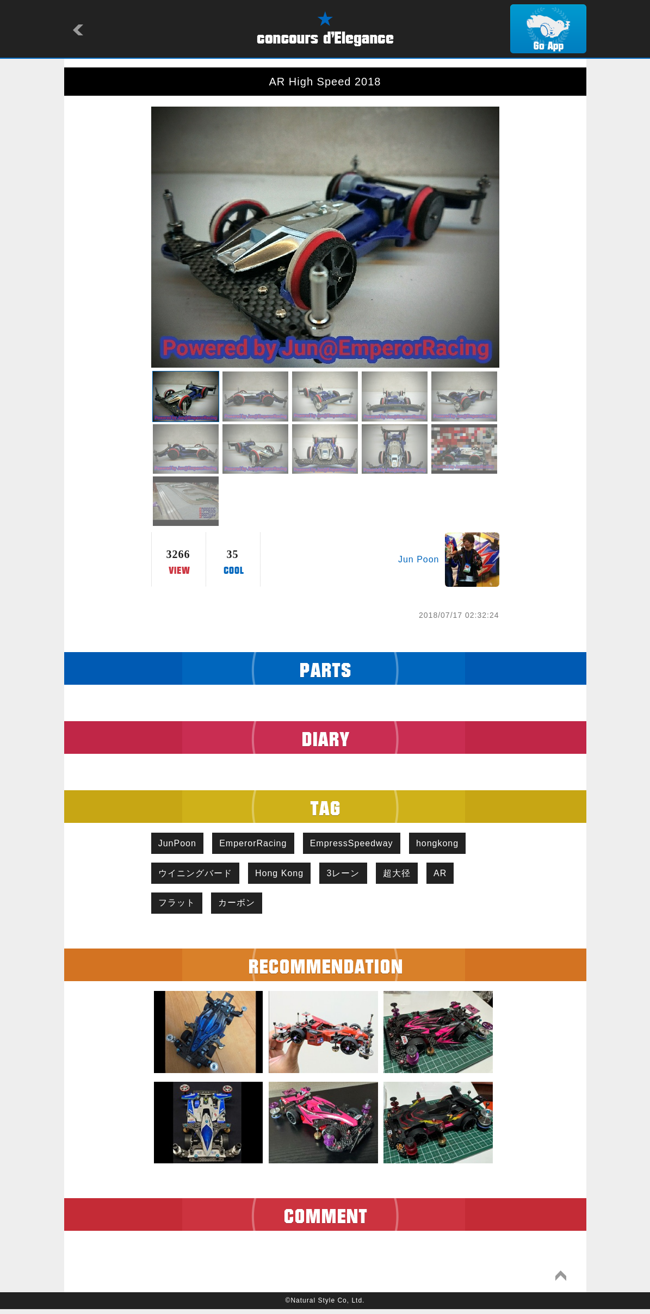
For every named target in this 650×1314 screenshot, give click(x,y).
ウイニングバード (197, 875)
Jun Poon (418, 559)
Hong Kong (284, 875)
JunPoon (179, 843)
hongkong (448, 843)
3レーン (351, 875)
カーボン (241, 906)
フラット (178, 906)
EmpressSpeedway (359, 843)
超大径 (407, 875)
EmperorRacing (258, 843)
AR (453, 875)
